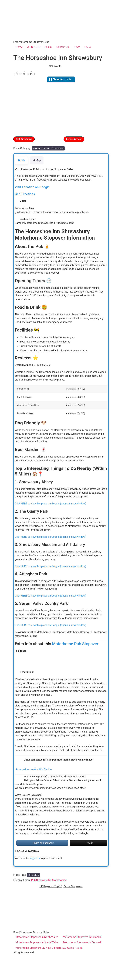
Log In (48, 47)
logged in (35, 858)
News (77, 47)
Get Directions (24, 139)
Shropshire (34, 875)
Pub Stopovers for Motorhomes (49, 880)
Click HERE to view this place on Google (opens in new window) (50, 503)
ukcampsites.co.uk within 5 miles (33, 769)
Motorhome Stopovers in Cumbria (82, 937)
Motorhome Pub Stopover (75, 643)
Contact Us (62, 47)
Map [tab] (36, 160)
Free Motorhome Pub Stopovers (48, 148)
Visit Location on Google (32, 187)
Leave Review (74, 139)
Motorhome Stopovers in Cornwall (82, 942)
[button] (20, 109)
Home (19, 47)
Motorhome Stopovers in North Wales (37, 937)
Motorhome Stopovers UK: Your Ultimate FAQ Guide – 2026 (49, 947)
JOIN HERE (33, 47)
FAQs (88, 47)
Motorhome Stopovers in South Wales (37, 942)
